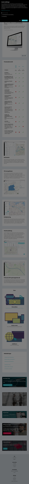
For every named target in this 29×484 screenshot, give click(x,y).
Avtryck (9, 10)
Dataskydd (2, 10)
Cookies (6, 10)
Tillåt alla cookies (24, 20)
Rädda (20, 20)
